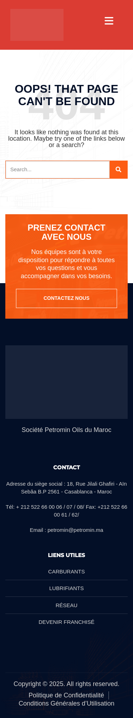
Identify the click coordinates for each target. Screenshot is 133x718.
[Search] (118, 169)
